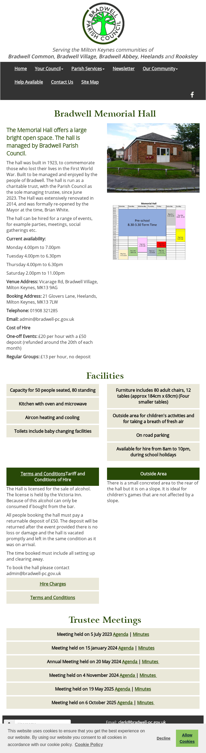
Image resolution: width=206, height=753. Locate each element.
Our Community (160, 69)
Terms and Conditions (43, 474)
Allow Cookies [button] (187, 738)
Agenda (120, 634)
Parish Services (88, 69)
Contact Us (62, 82)
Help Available (28, 82)
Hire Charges (53, 584)
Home (20, 69)
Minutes (141, 634)
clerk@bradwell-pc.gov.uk (142, 722)
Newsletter (124, 69)
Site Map (90, 82)
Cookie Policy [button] (89, 744)
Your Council (49, 69)
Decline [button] (163, 738)
